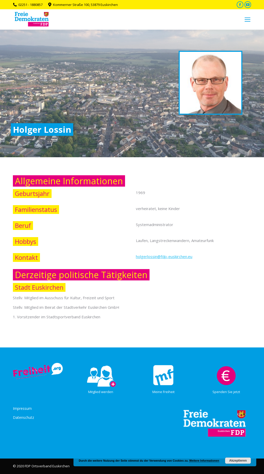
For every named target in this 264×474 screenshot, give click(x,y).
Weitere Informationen (204, 460)
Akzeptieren (238, 460)
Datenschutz (23, 417)
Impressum (22, 408)
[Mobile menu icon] (247, 19)
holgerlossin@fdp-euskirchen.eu (164, 256)
